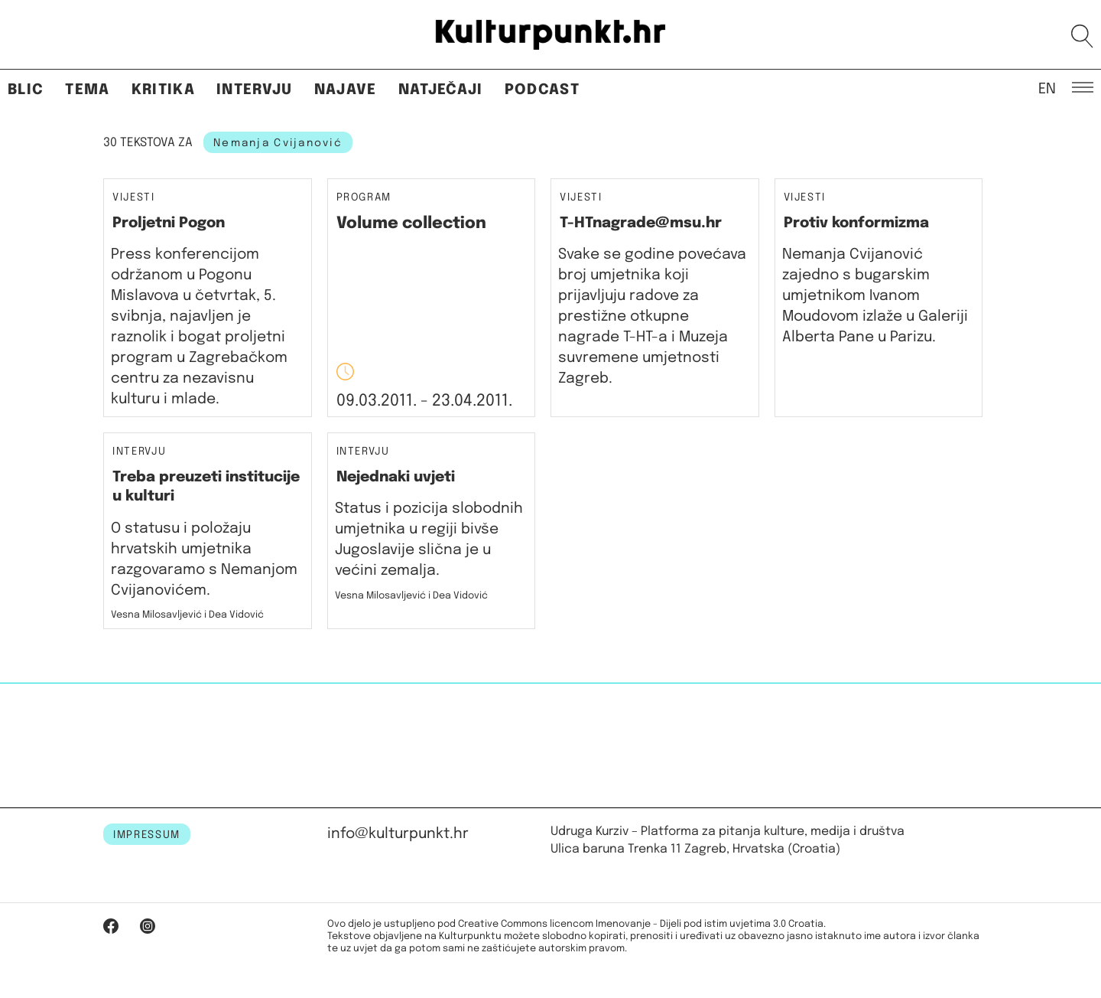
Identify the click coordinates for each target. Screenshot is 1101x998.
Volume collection (411, 223)
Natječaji (440, 90)
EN (1047, 88)
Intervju (254, 90)
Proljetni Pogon (168, 223)
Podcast (542, 90)
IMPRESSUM (146, 835)
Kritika (163, 90)
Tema (87, 90)
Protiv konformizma (856, 223)
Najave (345, 90)
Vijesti (133, 198)
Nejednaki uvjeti (395, 477)
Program (364, 198)
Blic (26, 90)
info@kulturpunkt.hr (398, 834)
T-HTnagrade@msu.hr (641, 223)
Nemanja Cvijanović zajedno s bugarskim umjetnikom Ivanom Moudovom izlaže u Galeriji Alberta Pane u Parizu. (875, 295)
